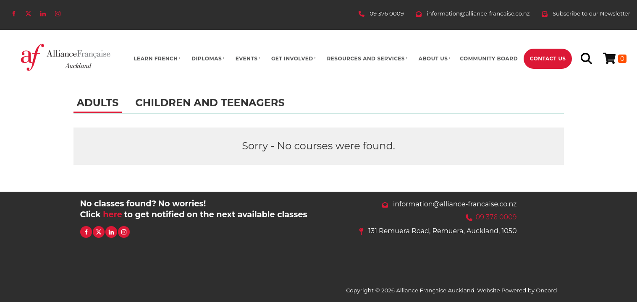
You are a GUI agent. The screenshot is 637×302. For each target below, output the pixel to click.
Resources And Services (366, 58)
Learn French (156, 58)
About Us (433, 58)
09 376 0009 (496, 217)
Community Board (489, 58)
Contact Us (548, 58)
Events (246, 58)
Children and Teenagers (209, 102)
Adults (98, 102)
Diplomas (206, 58)
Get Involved (292, 58)
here (112, 214)
